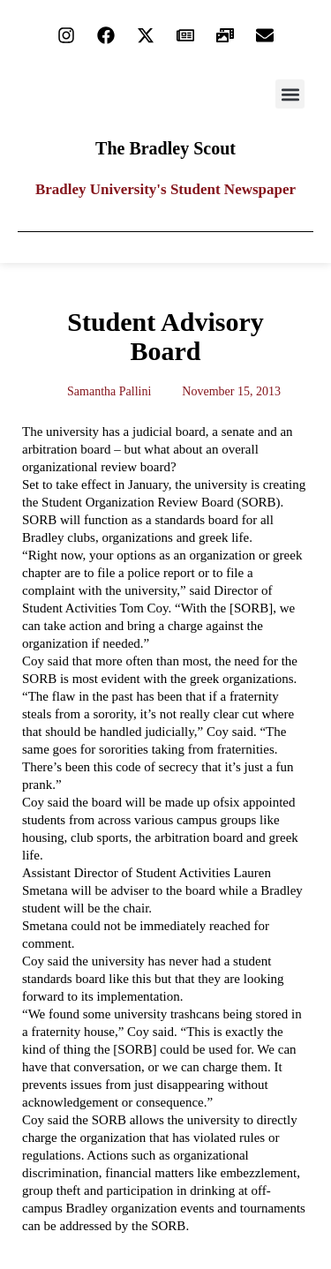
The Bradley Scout (165, 148)
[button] (290, 94)
